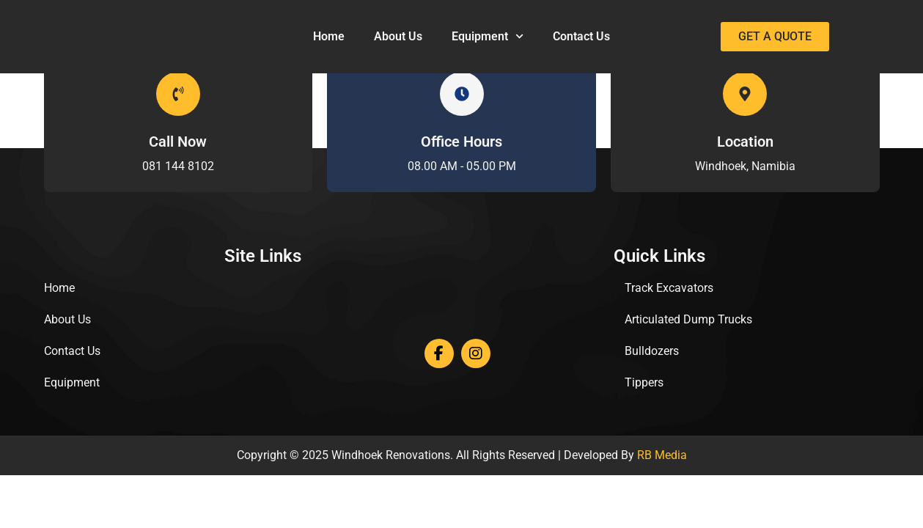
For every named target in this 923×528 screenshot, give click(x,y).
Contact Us (581, 36)
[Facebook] (439, 353)
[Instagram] (475, 353)
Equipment (487, 36)
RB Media (662, 455)
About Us (398, 36)
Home (329, 36)
